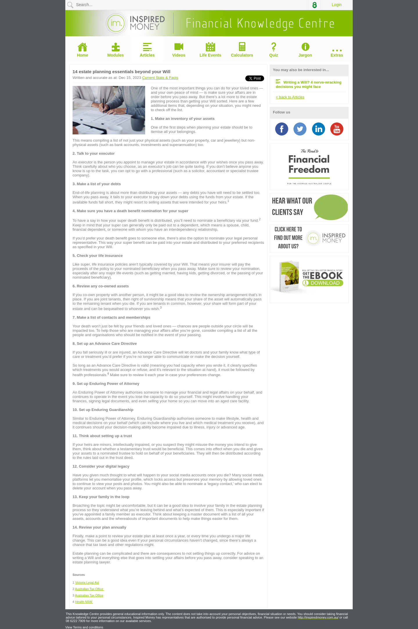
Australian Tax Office (89, 589)
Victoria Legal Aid (87, 582)
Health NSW (84, 601)
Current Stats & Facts (160, 77)
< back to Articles (290, 97)
